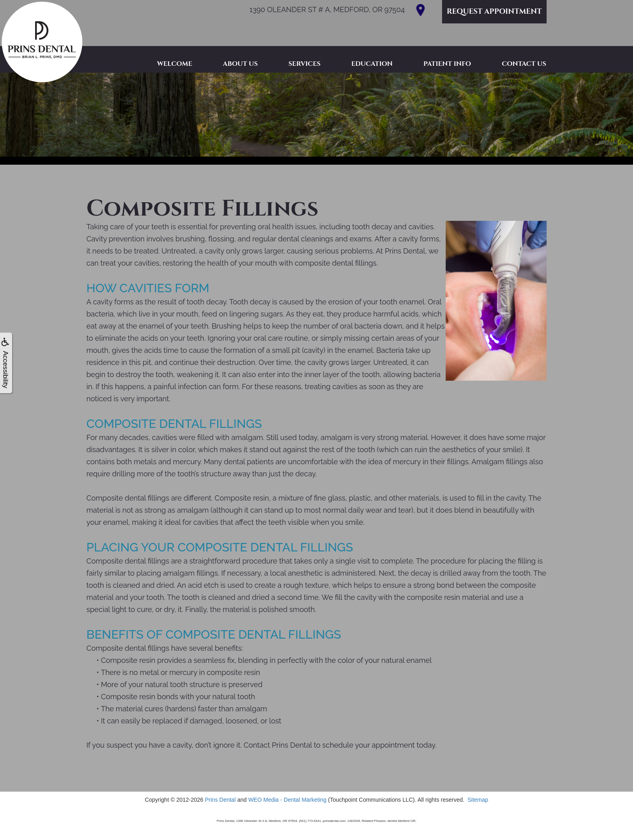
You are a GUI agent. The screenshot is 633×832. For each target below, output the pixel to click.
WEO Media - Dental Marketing (287, 799)
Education (372, 63)
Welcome (174, 63)
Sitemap (477, 799)
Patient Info (447, 63)
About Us (240, 63)
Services (304, 63)
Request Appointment (494, 11)
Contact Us (524, 63)
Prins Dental (220, 799)
